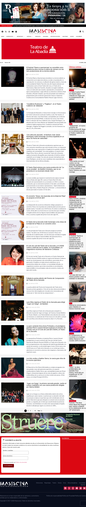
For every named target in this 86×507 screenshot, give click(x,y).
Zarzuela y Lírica (72, 234)
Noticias (30, 36)
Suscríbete (79, 36)
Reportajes (20, 36)
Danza (71, 303)
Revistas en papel (55, 36)
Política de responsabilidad (54, 496)
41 (35, 411)
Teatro (71, 124)
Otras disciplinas (73, 196)
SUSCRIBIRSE (8, 466)
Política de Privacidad (68, 496)
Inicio (2, 36)
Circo (64, 483)
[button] (83, 31)
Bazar (72, 36)
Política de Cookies (80, 496)
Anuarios (45, 36)
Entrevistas (10, 36)
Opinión (83, 485)
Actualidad (72, 90)
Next (39, 411)
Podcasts (38, 36)
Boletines (65, 36)
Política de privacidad (21, 462)
